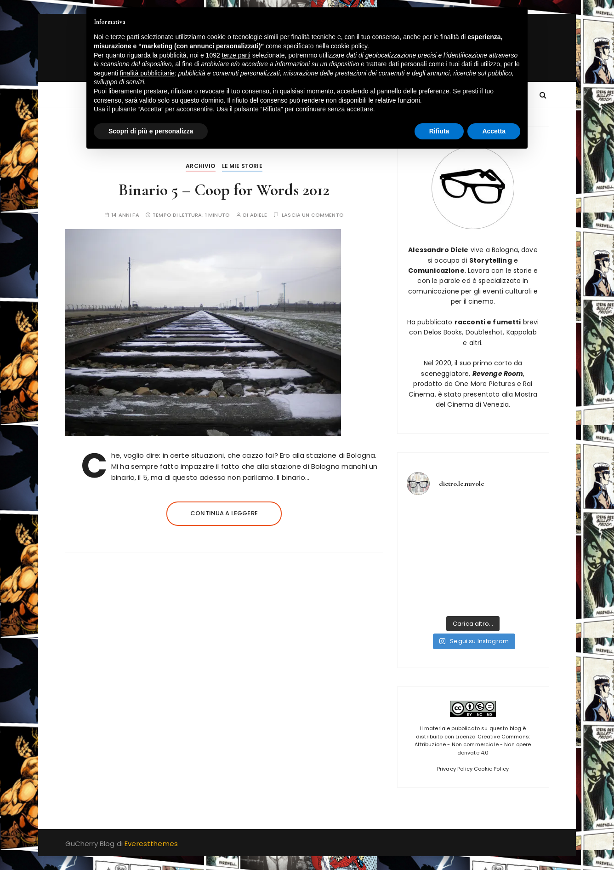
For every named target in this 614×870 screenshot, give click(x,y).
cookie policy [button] (349, 46)
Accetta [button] (494, 131)
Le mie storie (242, 166)
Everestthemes (151, 843)
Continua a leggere (224, 513)
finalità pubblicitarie (147, 73)
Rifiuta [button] (439, 131)
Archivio (200, 166)
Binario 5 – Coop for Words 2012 (224, 190)
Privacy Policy (454, 768)
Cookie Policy (491, 768)
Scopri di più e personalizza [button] (150, 131)
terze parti (236, 55)
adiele (258, 215)
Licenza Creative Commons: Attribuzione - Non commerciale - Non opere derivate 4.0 (473, 744)
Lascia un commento (313, 215)
